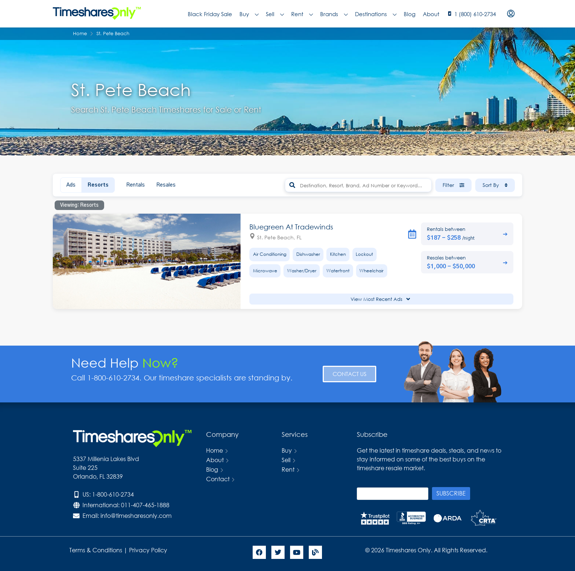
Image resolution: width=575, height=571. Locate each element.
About (431, 14)
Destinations (375, 13)
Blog (409, 14)
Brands (334, 13)
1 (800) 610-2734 (475, 14)
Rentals (135, 185)
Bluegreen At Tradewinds (291, 226)
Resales (166, 185)
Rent (302, 13)
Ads (71, 185)
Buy (249, 13)
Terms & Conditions (95, 550)
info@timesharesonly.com (136, 515)
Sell (275, 13)
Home (214, 450)
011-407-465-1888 (145, 505)
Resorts (98, 185)
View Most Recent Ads (380, 299)
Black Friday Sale (210, 14)
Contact (218, 479)
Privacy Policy (149, 550)
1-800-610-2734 (113, 494)
